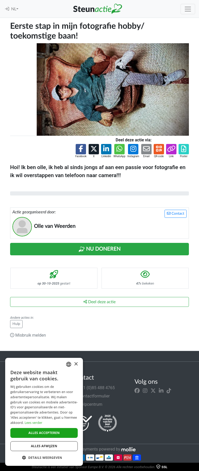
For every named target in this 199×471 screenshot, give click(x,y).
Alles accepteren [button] (44, 433)
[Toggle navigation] (188, 9)
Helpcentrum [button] (87, 404)
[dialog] (44, 412)
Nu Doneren (99, 249)
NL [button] (13, 9)
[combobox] (68, 364)
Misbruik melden (28, 335)
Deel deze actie (99, 302)
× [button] (76, 364)
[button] (80, 151)
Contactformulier (91, 396)
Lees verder (33, 423)
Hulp (16, 324)
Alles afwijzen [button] (44, 446)
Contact (175, 213)
